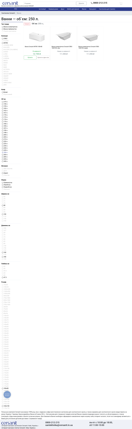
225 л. (5, 144)
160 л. (5, 108)
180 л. (5, 124)
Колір (3, 89)
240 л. (5, 148)
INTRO (5, 43)
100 (4, 214)
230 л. (5, 146)
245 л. (5, 150)
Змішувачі (92, 9)
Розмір (3, 282)
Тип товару (5, 24)
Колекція (4, 36)
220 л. (5, 141)
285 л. (5, 157)
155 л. (5, 106)
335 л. (5, 159)
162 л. (5, 110)
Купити (30, 57)
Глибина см (5, 264)
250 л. (5, 152)
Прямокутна (7, 182)
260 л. (5, 155)
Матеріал (4, 166)
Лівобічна (6, 185)
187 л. (5, 128)
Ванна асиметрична (9, 27)
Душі (62, 9)
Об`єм (3, 99)
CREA (4, 38)
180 (4, 257)
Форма (3, 180)
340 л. (5, 161)
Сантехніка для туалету (107, 9)
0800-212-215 (99, 3)
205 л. (5, 137)
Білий (5, 92)
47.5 (4, 277)
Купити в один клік (43, 57)
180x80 (5, 388)
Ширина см (5, 194)
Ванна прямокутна (9, 29)
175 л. (5, 121)
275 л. (5, 102)
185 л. (5, 126)
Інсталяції (42, 9)
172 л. (5, 117)
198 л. (5, 132)
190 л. (5, 130)
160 (4, 252)
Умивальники (53, 9)
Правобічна (7, 187)
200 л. (5, 135)
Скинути (27, 24)
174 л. (5, 119)
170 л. (5, 115)
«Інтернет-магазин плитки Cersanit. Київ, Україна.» (18, 428)
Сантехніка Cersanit (8, 13)
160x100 (5, 406)
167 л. (5, 113)
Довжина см (5, 225)
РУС (15, 9)
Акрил (5, 173)
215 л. (5, 139)
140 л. (5, 104)
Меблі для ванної (73, 9)
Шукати (81, 3)
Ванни (84, 9)
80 (3, 205)
